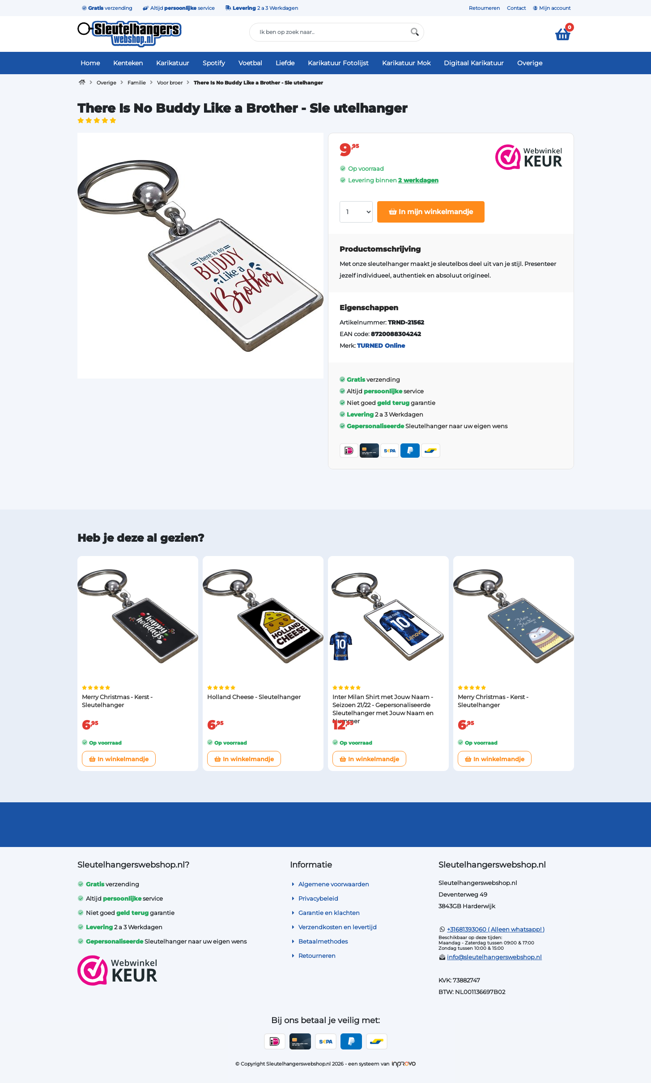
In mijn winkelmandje (431, 211)
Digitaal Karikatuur (474, 63)
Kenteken (128, 63)
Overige (529, 63)
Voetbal (250, 63)
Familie (137, 83)
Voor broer (170, 83)
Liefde (285, 63)
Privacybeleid (314, 898)
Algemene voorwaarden (329, 884)
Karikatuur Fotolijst (338, 63)
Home (90, 63)
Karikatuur (172, 63)
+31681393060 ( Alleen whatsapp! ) (496, 929)
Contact (516, 8)
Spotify (214, 63)
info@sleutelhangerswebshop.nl (494, 957)
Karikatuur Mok (406, 63)
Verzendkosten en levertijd (333, 927)
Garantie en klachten (325, 912)
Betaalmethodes (319, 941)
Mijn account (551, 8)
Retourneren (484, 8)
